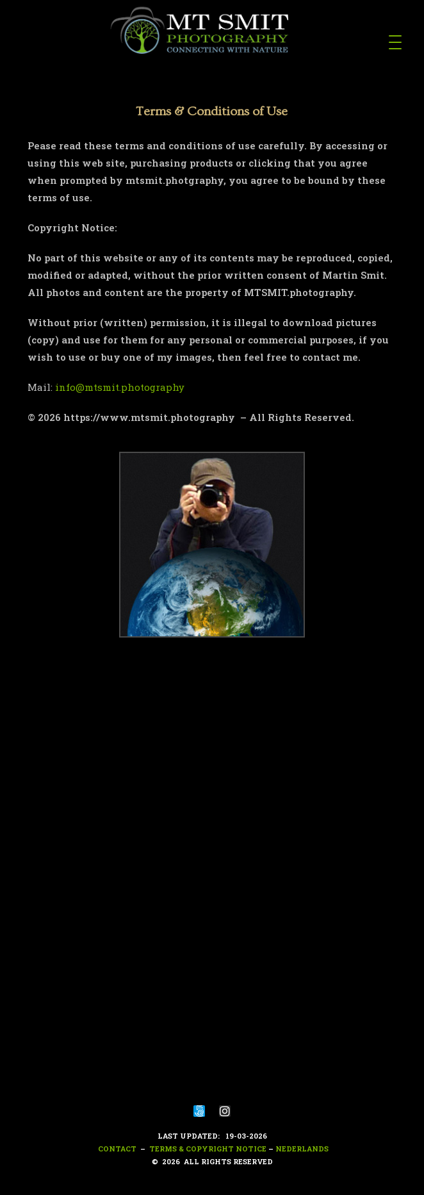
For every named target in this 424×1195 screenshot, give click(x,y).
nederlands (302, 1148)
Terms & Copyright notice (207, 1148)
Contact (116, 1148)
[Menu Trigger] (395, 42)
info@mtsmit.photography (119, 387)
